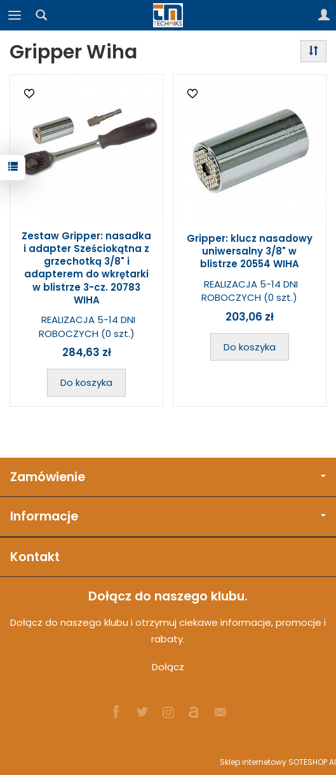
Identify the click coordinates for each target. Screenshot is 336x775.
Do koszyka (86, 382)
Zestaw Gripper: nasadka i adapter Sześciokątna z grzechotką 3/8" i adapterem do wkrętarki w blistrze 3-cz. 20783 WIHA (86, 268)
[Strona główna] (168, 15)
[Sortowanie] (313, 51)
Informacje (168, 516)
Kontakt (35, 557)
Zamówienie (168, 477)
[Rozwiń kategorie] (14, 15)
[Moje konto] (324, 15)
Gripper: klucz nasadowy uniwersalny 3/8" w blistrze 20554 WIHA (249, 251)
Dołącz (168, 666)
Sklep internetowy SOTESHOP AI (278, 762)
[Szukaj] (41, 15)
